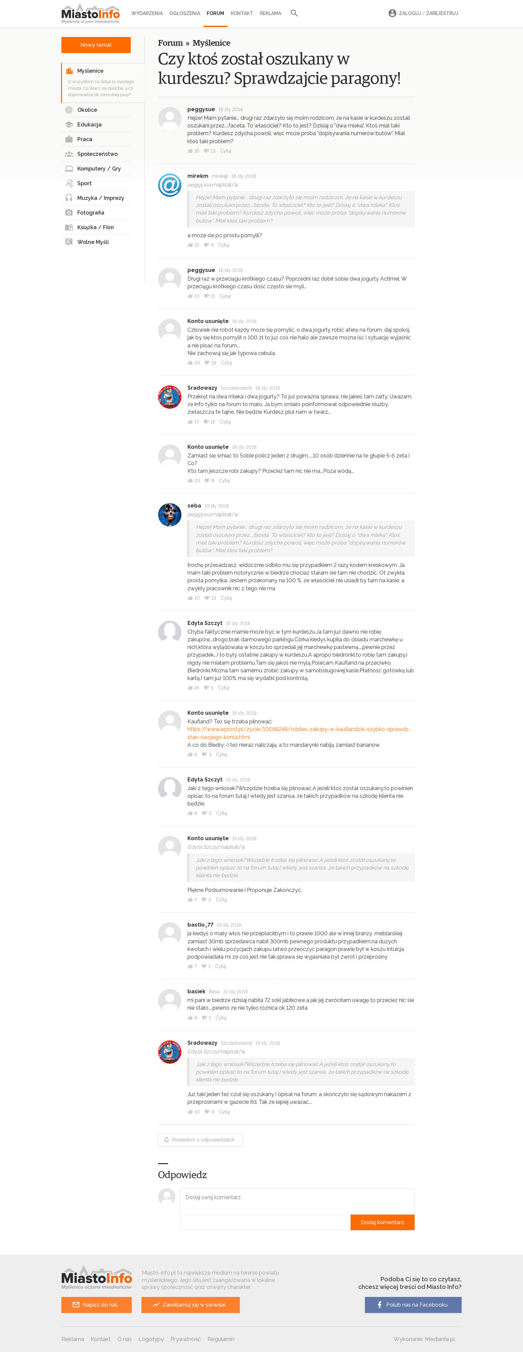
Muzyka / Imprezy (94, 198)
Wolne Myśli (87, 242)
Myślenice (84, 71)
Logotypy (151, 1339)
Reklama (270, 13)
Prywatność (185, 1339)
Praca (78, 139)
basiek (196, 991)
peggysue (201, 109)
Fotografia (84, 213)
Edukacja (83, 125)
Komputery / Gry (93, 169)
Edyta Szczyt (204, 623)
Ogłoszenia (184, 13)
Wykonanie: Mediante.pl (424, 1339)
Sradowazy (202, 388)
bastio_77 (200, 925)
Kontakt (242, 13)
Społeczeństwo (91, 154)
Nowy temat (96, 45)
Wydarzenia (147, 13)
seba (194, 505)
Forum (215, 13)
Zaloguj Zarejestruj (422, 13)
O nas (124, 1339)
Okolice (81, 110)
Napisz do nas (95, 1305)
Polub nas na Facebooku (412, 1305)
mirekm (197, 176)
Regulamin (220, 1339)
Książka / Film (89, 228)
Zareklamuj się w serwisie (189, 1305)
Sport (78, 184)
